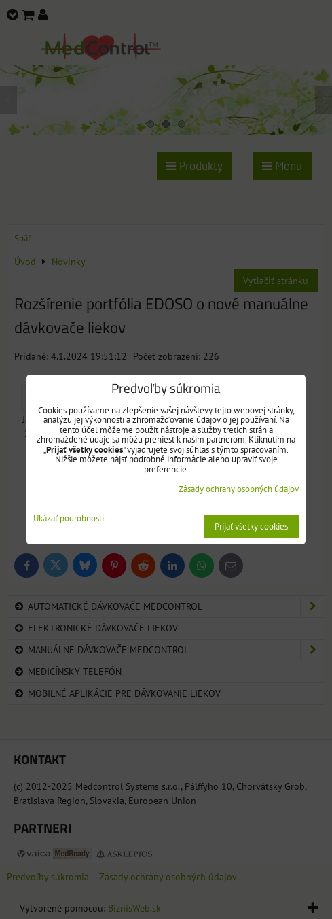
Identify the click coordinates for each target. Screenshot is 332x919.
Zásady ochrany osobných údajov (239, 489)
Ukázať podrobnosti (68, 519)
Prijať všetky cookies (251, 526)
